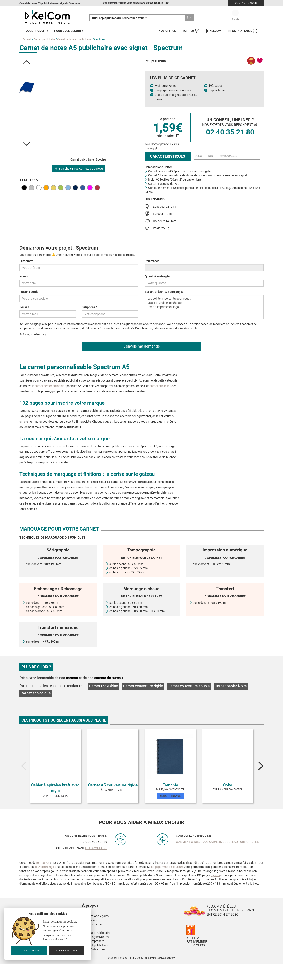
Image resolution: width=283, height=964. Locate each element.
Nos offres (167, 31)
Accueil (27, 39)
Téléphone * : (90, 307)
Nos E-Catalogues (93, 949)
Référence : (152, 261)
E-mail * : (24, 307)
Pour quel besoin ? (68, 31)
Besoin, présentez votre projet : (164, 292)
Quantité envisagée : (158, 276)
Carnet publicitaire (44, 39)
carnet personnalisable (49, 386)
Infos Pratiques (242, 31)
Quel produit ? (37, 31)
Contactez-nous (246, 2)
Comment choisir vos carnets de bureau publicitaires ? (218, 842)
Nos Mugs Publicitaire (96, 932)
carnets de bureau (108, 678)
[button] (26, 62)
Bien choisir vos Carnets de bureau (79, 168)
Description (204, 155)
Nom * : (24, 276)
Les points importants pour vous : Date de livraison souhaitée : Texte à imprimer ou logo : (204, 307)
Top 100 (190, 31)
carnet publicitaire (161, 386)
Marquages (228, 155)
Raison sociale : (29, 292)
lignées (215, 875)
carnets (72, 678)
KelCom (213, 31)
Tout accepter (29, 950)
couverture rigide (45, 867)
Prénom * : (26, 261)
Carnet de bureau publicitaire (74, 39)
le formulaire (96, 848)
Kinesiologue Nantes (95, 937)
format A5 (42, 862)
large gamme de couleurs (167, 867)
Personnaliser (66, 950)
